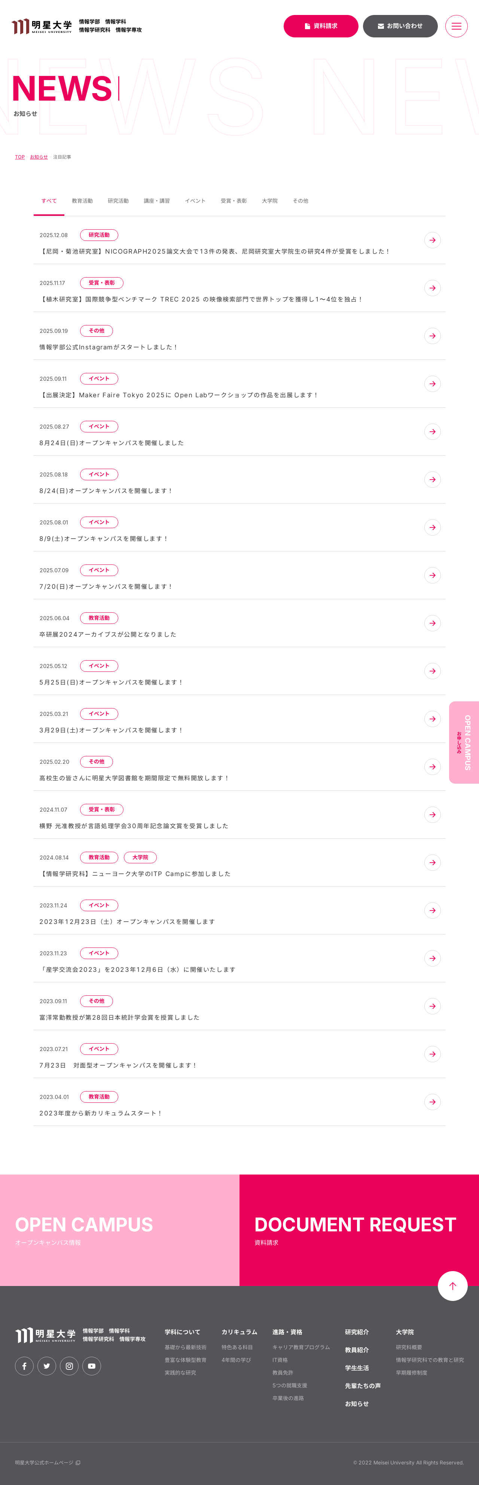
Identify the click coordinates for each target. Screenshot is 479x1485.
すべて (49, 200)
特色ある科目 (237, 1347)
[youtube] (91, 1366)
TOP (20, 156)
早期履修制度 (411, 1372)
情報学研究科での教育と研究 (430, 1360)
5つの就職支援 (289, 1385)
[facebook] (24, 1366)
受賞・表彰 (234, 200)
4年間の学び (236, 1360)
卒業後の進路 (288, 1398)
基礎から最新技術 (186, 1347)
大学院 (270, 200)
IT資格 (280, 1360)
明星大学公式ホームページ (47, 1462)
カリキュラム (239, 1332)
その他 (300, 200)
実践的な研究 (180, 1372)
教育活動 (82, 200)
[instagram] (69, 1366)
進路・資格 (287, 1332)
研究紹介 (357, 1332)
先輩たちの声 (363, 1386)
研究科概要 (409, 1347)
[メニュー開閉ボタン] (456, 26)
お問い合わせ (400, 26)
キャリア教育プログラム (301, 1347)
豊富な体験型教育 (186, 1360)
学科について (183, 1332)
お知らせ (39, 156)
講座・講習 (157, 200)
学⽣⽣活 (357, 1368)
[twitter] (46, 1366)
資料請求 (321, 26)
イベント (195, 200)
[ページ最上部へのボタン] (453, 1286)
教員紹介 (357, 1350)
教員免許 (282, 1372)
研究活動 (118, 200)
